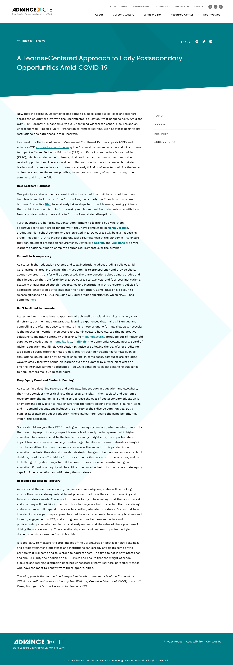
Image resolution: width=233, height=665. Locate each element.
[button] (199, 7)
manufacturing (95, 336)
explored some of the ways (54, 147)
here (33, 299)
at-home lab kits (60, 341)
